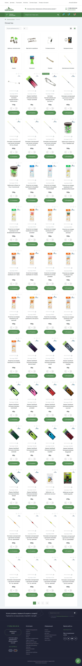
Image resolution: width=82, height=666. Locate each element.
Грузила (28, 631)
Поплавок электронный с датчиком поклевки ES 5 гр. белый (13, 143)
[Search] (58, 14)
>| (47, 603)
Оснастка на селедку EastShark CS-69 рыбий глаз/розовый (32, 187)
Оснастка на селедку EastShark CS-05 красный (14, 318)
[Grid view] (74, 28)
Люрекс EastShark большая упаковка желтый (32, 450)
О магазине (19, 2)
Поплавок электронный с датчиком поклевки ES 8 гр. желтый (50, 537)
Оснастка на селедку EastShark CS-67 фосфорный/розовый (68, 187)
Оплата (6, 2)
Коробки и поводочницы (32, 638)
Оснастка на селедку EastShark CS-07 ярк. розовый (50, 274)
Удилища (28, 647)
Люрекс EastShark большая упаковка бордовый (68, 450)
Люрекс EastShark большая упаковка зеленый (14, 450)
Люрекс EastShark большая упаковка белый (14, 493)
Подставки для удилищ (31, 645)
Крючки (28, 635)
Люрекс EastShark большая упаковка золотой (68, 406)
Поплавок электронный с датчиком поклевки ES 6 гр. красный (50, 581)
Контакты (25, 2)
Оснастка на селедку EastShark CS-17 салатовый (50, 230)
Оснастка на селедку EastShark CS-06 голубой (68, 274)
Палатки (28, 650)
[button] (72, 8)
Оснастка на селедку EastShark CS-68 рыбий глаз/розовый (50, 187)
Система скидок (33, 2)
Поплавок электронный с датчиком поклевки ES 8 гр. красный (32, 537)
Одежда (28, 654)
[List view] (70, 28)
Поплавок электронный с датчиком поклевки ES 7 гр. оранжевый (68, 537)
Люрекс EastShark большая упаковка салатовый (14, 406)
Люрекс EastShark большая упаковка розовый (32, 406)
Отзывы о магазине (43, 2)
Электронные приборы (31, 652)
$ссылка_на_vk (68, 638)
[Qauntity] (13, 108)
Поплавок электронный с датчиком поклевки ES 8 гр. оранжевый (13, 537)
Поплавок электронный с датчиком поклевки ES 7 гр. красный (13, 581)
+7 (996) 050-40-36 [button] (13, 626)
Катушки (28, 633)
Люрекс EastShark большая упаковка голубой (50, 450)
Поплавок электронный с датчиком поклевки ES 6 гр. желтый (68, 581)
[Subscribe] (75, 613)
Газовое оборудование (31, 629)
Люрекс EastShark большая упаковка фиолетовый (32, 362)
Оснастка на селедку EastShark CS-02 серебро (68, 318)
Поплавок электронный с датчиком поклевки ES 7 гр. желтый (32, 581)
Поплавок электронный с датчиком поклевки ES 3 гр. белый (50, 143)
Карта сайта (47, 640)
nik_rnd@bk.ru (13, 646)
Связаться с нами (13, 632)
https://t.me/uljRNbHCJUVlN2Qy (75, 638)
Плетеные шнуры (30, 648)
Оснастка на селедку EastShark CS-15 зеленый (68, 230)
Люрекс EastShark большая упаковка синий (50, 362)
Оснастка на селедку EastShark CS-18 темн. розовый (32, 230)
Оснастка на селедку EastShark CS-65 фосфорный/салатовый (13, 230)
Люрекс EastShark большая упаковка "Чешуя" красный (32, 493)
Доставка (12, 2)
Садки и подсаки (30, 640)
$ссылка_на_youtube (72, 638)
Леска (27, 636)
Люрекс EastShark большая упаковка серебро (68, 362)
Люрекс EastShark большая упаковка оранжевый (50, 406)
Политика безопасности (62, 616)
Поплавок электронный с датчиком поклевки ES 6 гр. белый (68, 97)
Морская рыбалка (11, 19)
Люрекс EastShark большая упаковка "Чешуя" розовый (32, 97)
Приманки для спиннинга (32, 643)
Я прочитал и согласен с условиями (62, 616)
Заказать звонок (72, 9)
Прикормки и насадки (31, 642)
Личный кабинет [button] (73, 2)
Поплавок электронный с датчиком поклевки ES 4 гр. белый (32, 143)
